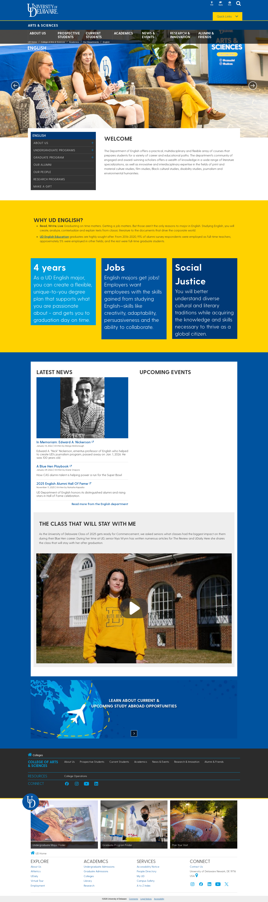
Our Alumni (43, 164)
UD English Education (54, 236)
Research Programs (49, 179)
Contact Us (196, 866)
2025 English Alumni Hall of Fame (62, 483)
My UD (140, 876)
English (106, 42)
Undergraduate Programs (54, 150)
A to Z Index (144, 885)
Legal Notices (146, 899)
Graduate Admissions (96, 871)
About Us (38, 33)
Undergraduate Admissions (99, 866)
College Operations (75, 776)
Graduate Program (49, 157)
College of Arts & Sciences (53, 42)
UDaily (34, 876)
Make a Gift (43, 186)
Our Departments (91, 42)
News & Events (148, 35)
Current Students (94, 35)
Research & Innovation (180, 35)
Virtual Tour (37, 880)
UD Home (32, 42)
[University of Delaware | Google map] (196, 875)
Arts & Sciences (43, 25)
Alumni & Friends (206, 35)
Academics (123, 33)
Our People (42, 172)
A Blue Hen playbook (52, 466)
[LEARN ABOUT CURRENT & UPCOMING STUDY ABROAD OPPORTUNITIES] (134, 709)
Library (88, 880)
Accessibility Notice (148, 866)
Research (89, 885)
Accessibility (159, 899)
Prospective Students (69, 35)
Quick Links (224, 16)
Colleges (89, 876)
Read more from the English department (100, 504)
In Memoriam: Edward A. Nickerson (63, 442)
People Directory (146, 871)
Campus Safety (145, 880)
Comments (133, 899)
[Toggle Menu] (92, 142)
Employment (38, 885)
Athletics (36, 871)
